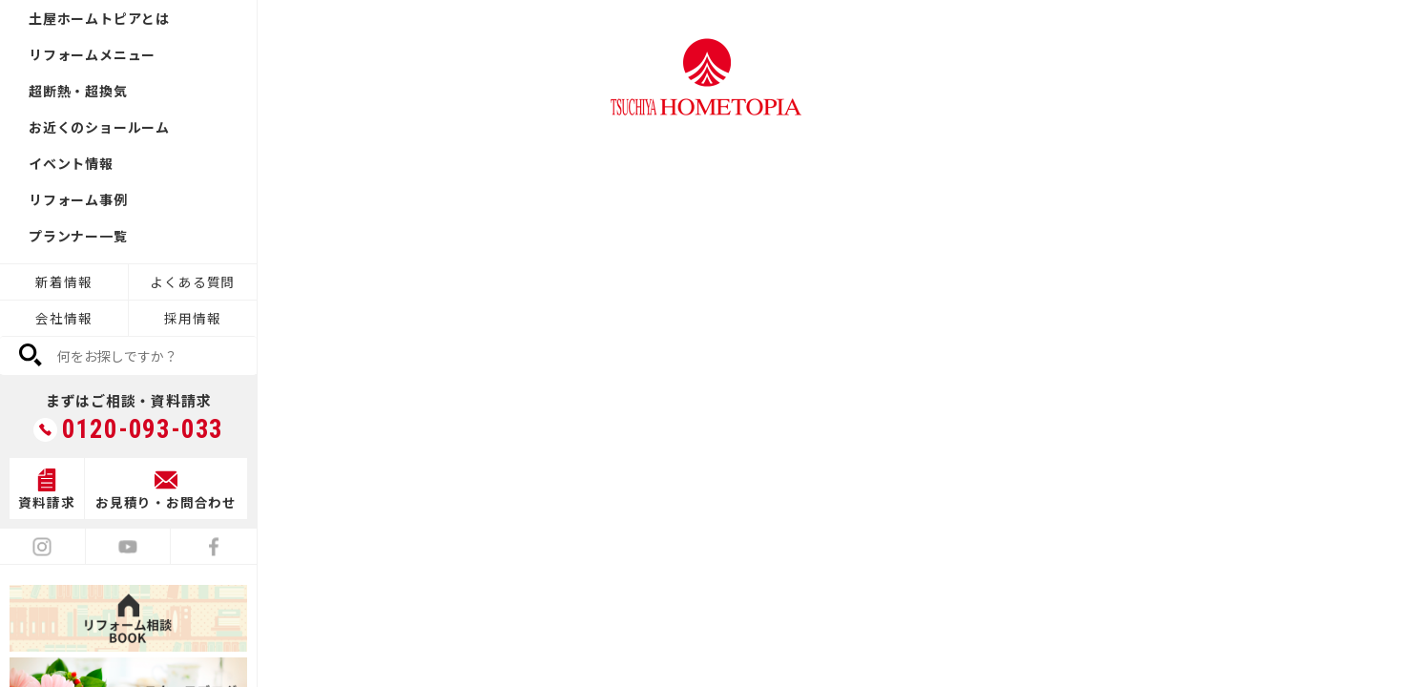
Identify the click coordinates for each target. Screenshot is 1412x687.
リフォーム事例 (78, 199)
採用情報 (192, 317)
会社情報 (63, 317)
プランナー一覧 (78, 235)
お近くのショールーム (99, 126)
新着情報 (63, 281)
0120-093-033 (143, 430)
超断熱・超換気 (78, 90)
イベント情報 (71, 163)
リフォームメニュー (92, 54)
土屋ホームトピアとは (99, 18)
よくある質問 (192, 281)
